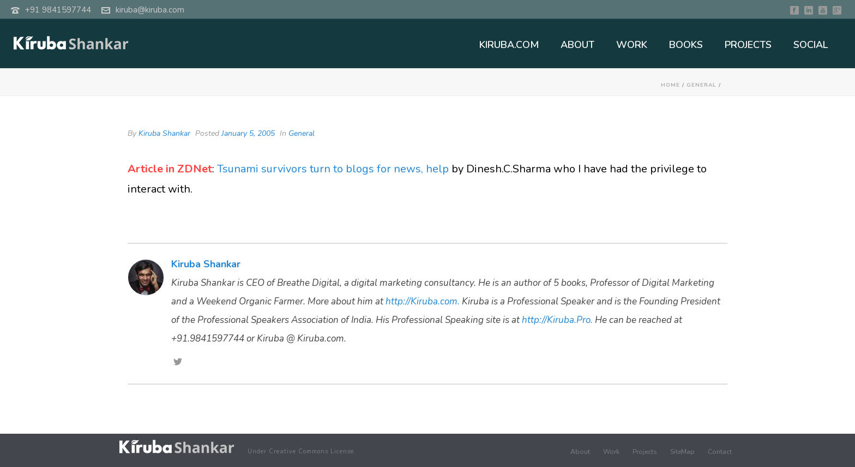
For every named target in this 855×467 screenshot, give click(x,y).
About (580, 451)
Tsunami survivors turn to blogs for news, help (334, 168)
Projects (645, 451)
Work (611, 451)
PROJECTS (748, 44)
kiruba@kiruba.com (150, 9)
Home (670, 85)
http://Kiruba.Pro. (557, 320)
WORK (631, 44)
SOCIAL (810, 44)
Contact (720, 451)
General (701, 85)
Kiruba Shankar (164, 133)
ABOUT (577, 44)
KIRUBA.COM (509, 44)
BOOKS (686, 44)
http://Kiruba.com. (423, 301)
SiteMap (682, 451)
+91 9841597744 (58, 9)
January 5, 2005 (248, 133)
